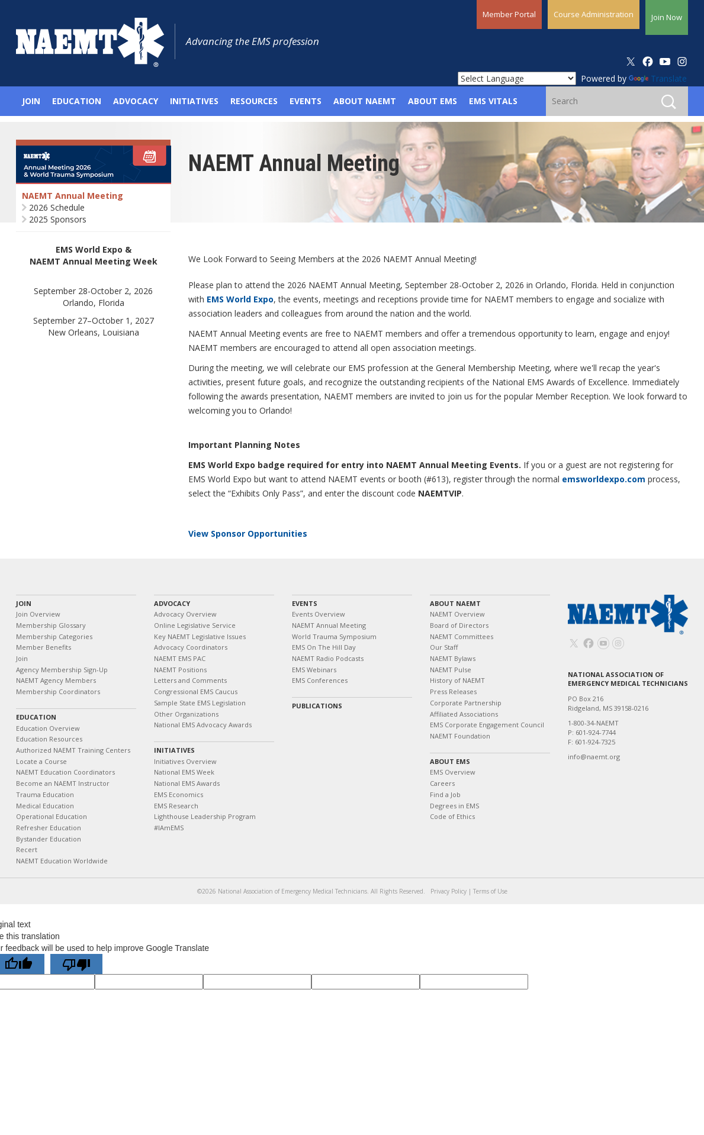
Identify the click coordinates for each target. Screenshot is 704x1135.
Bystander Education (48, 838)
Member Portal (509, 14)
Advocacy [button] (135, 101)
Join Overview (38, 614)
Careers (442, 783)
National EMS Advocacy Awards (203, 724)
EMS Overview (452, 772)
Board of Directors (459, 625)
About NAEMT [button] (364, 101)
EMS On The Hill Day (324, 647)
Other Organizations (186, 714)
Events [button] (306, 101)
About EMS (450, 761)
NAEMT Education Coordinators (65, 772)
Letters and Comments (190, 680)
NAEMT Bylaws (452, 658)
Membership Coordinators (58, 691)
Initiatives (174, 750)
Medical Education (45, 805)
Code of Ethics (452, 816)
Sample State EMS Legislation (200, 702)
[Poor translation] (76, 964)
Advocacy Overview (185, 614)
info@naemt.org (594, 756)
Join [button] (31, 101)
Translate (658, 78)
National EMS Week (184, 772)
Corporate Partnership (466, 702)
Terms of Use (490, 891)
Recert (26, 849)
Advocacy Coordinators (190, 647)
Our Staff (444, 647)
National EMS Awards (187, 783)
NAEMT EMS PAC (179, 658)
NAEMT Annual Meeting (72, 195)
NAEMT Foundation (460, 735)
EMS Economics (178, 794)
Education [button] (76, 101)
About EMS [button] (432, 101)
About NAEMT (455, 603)
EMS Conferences (320, 680)
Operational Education (51, 816)
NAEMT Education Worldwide (62, 860)
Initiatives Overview (185, 761)
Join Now (666, 17)
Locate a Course (41, 761)
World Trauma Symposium (334, 636)
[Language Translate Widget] (517, 78)
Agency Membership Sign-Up (62, 669)
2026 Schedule (57, 207)
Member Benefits (43, 647)
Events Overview (318, 614)
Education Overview (48, 728)
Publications (317, 705)
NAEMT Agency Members (56, 680)
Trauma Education (45, 794)
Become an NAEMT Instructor (63, 783)
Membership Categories (54, 636)
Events (304, 603)
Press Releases (453, 691)
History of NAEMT (457, 680)
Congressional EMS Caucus (195, 691)
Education (36, 716)
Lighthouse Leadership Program (205, 816)
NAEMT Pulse (450, 669)
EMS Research (176, 805)
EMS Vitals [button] (493, 101)
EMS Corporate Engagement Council (487, 724)
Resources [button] (254, 101)
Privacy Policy (448, 891)
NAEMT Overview (457, 614)
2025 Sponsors (57, 219)
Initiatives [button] (194, 101)
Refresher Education (48, 827)
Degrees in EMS (454, 805)
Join (23, 603)
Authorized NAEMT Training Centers (73, 750)
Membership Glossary (51, 625)
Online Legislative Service (195, 625)
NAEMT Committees (461, 636)
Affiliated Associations (464, 714)
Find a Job (445, 794)
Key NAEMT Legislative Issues (200, 636)
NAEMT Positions (180, 669)
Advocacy (172, 603)
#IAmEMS (169, 827)
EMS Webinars (314, 669)
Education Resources (49, 738)
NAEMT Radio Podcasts (328, 658)
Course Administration (594, 14)
